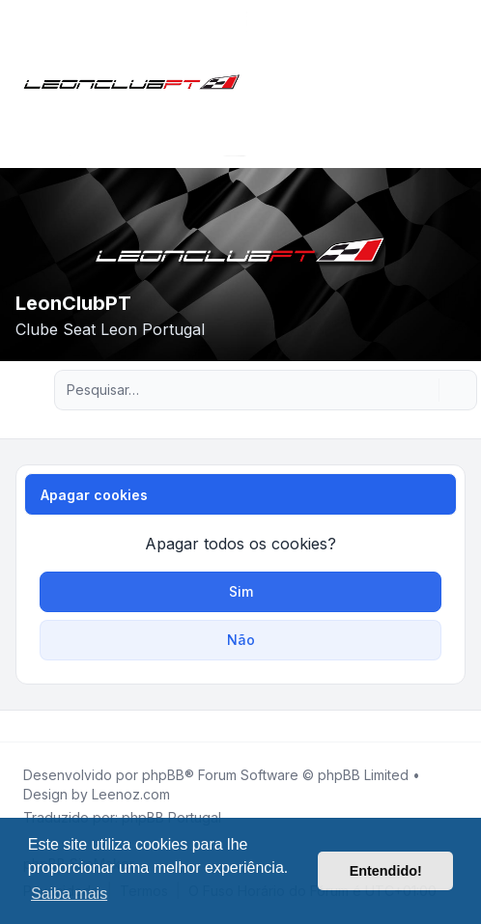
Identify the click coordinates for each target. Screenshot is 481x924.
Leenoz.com (131, 794)
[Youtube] (50, 726)
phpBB (163, 775)
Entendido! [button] (386, 871)
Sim (241, 591)
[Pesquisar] (422, 390)
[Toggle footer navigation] (458, 726)
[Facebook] (19, 726)
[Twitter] (35, 726)
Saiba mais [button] (69, 893)
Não (241, 639)
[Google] (66, 726)
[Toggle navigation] (458, 84)
